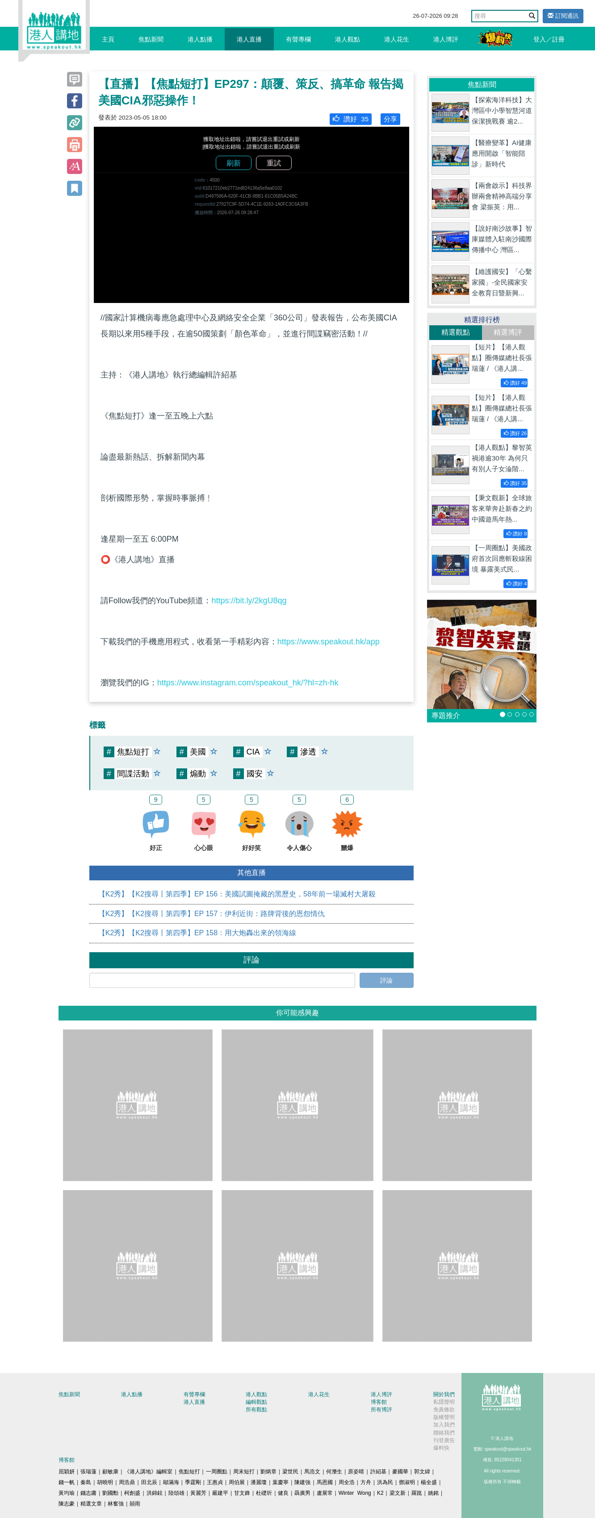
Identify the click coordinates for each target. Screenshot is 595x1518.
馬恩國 (325, 1482)
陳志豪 (67, 1504)
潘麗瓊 (259, 1482)
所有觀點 (256, 1409)
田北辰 (149, 1482)
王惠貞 (215, 1482)
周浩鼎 (127, 1482)
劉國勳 (110, 1493)
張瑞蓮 (88, 1471)
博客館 (379, 1402)
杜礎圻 (264, 1493)
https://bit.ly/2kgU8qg (248, 600)
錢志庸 (88, 1493)
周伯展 (237, 1482)
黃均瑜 (67, 1493)
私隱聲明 (444, 1402)
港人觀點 (347, 39)
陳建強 (302, 1482)
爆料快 (441, 1448)
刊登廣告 (444, 1440)
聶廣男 (302, 1493)
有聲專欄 (298, 39)
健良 (283, 1493)
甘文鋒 (242, 1493)
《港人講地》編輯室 (148, 1471)
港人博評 (445, 39)
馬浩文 (312, 1471)
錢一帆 (67, 1482)
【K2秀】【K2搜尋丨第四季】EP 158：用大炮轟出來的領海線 (197, 933)
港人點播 (200, 39)
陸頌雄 (176, 1493)
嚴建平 (220, 1493)
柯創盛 (132, 1493)
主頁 (108, 39)
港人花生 (396, 39)
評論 (386, 980)
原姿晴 (356, 1471)
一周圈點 (216, 1471)
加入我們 (444, 1425)
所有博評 (381, 1409)
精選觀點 (455, 332)
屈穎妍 (67, 1471)
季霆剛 (193, 1482)
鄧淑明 (407, 1482)
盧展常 (325, 1493)
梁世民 (290, 1471)
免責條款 (444, 1409)
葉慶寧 (280, 1482)
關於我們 (444, 1394)
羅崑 (416, 1493)
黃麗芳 (198, 1493)
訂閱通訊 (563, 15)
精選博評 (508, 332)
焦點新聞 (150, 39)
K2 (380, 1493)
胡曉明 (105, 1482)
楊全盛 (429, 1482)
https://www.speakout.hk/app (328, 641)
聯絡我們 (444, 1433)
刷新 (233, 163)
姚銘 (433, 1493)
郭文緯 (422, 1471)
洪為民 (385, 1482)
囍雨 (135, 1504)
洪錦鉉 (155, 1493)
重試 (274, 163)
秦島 (85, 1482)
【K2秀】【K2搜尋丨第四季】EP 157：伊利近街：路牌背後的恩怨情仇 (211, 913)
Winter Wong (355, 1493)
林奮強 (116, 1504)
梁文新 (398, 1493)
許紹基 (378, 1471)
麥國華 (400, 1471)
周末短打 (244, 1471)
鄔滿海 (171, 1482)
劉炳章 (268, 1471)
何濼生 (334, 1471)
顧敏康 (110, 1471)
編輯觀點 (256, 1402)
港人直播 (249, 39)
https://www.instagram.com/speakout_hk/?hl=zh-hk (248, 682)
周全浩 (347, 1482)
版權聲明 (444, 1417)
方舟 (365, 1482)
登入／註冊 (549, 39)
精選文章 (91, 1504)
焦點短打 (189, 1471)
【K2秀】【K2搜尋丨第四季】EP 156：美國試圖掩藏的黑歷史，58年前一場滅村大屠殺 (237, 894)
